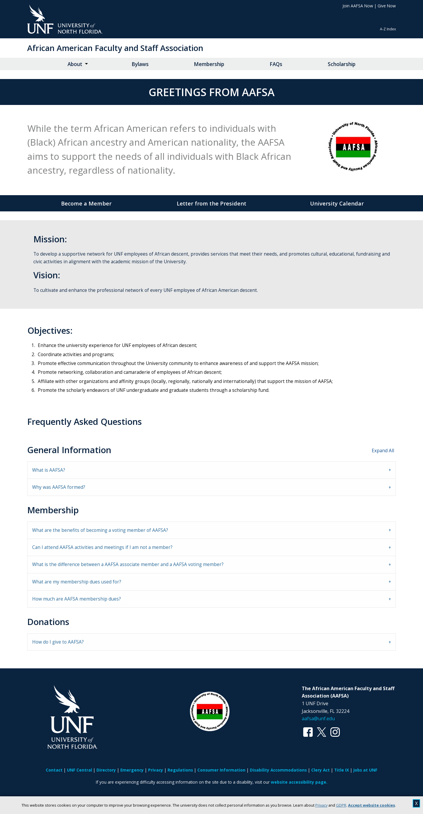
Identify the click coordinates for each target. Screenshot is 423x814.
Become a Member (86, 203)
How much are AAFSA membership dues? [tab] (76, 599)
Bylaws (140, 64)
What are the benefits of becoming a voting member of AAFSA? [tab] (100, 530)
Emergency (132, 770)
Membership (209, 64)
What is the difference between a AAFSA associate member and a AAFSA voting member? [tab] (128, 564)
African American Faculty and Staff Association (115, 47)
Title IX (341, 770)
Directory (106, 770)
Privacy (321, 805)
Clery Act (320, 770)
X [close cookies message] (416, 803)
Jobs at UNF (365, 770)
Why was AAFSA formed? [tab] (58, 487)
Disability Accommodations (278, 770)
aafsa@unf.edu (318, 718)
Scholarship (341, 64)
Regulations (180, 770)
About (75, 64)
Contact (54, 770)
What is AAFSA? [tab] (48, 470)
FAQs (276, 64)
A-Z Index (388, 29)
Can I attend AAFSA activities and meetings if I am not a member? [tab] (102, 547)
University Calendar (337, 203)
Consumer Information (221, 770)
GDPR (341, 805)
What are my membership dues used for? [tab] (76, 582)
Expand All (383, 451)
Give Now (387, 6)
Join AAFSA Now (357, 6)
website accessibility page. (299, 782)
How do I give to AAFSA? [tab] (58, 642)
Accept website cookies (371, 805)
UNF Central (79, 770)
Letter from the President (211, 203)
